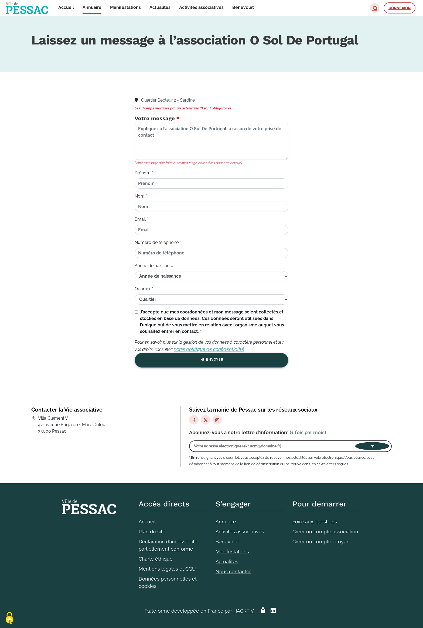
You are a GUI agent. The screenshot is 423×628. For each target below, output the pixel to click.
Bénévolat (227, 541)
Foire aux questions (314, 522)
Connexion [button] (399, 8)
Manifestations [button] (125, 7)
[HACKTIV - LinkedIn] (273, 611)
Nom (140, 196)
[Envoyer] (372, 446)
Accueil (147, 522)
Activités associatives (240, 531)
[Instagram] (217, 420)
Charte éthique (156, 559)
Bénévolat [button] (243, 7)
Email (140, 219)
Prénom (143, 172)
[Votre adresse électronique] (274, 446)
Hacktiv (243, 611)
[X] (205, 420)
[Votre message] (211, 142)
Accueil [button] (66, 7)
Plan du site (152, 531)
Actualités (227, 561)
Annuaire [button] (92, 7)
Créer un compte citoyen (321, 541)
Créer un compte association (325, 531)
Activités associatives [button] (201, 7)
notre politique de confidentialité (209, 349)
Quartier (143, 288)
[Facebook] (194, 420)
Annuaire (226, 522)
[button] (374, 8)
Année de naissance (154, 265)
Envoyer (211, 360)
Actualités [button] (159, 7)
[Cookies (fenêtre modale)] (9, 618)
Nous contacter (233, 571)
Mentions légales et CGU (167, 569)
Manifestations (232, 551)
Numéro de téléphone (157, 242)
